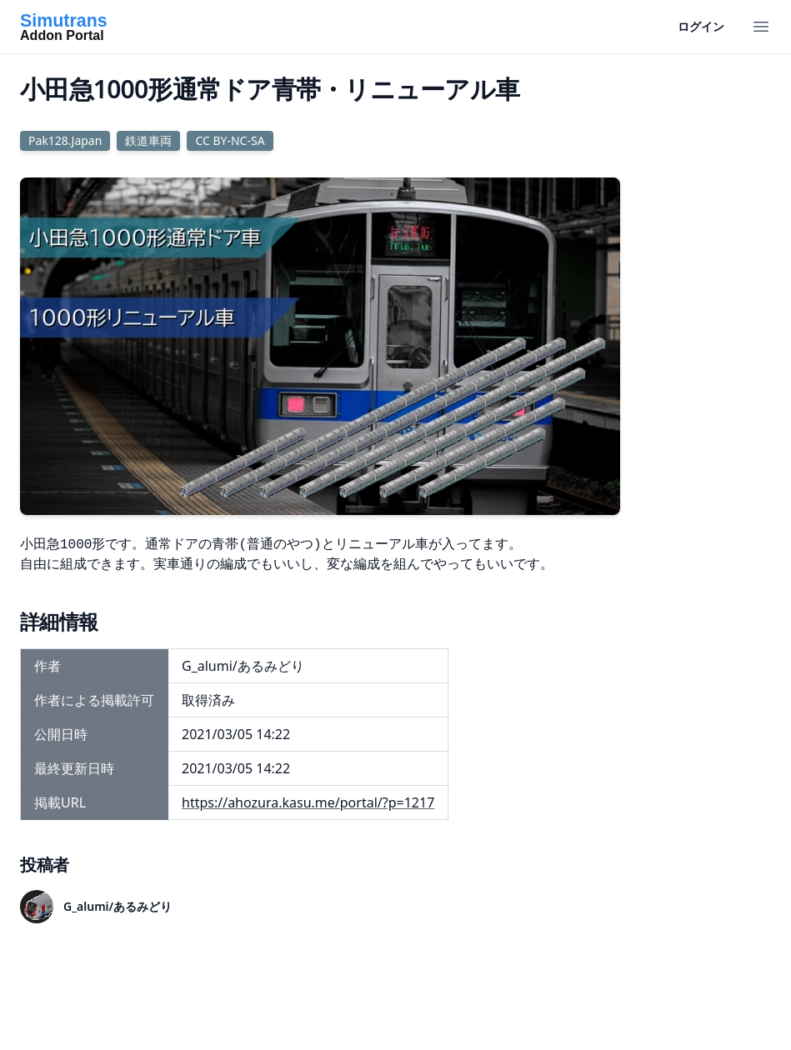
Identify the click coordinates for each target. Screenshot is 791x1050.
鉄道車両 (148, 140)
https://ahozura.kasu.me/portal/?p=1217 (308, 802)
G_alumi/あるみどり (117, 906)
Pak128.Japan (65, 140)
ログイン (701, 26)
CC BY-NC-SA (229, 140)
